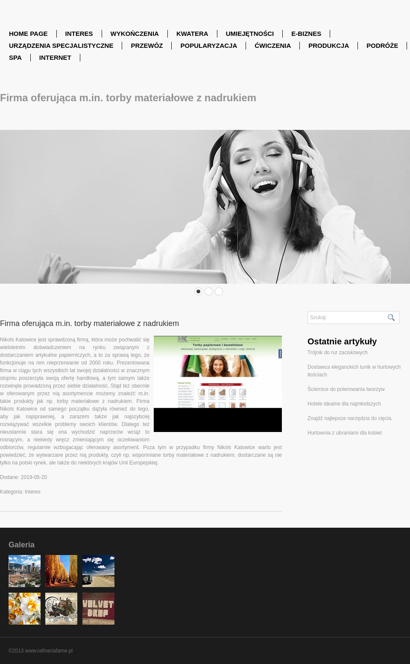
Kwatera (192, 33)
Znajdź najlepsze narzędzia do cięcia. (350, 418)
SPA (15, 57)
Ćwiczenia (273, 45)
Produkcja (328, 45)
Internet (55, 57)
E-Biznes (306, 33)
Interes (79, 33)
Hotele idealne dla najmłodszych (344, 404)
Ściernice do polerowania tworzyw (346, 389)
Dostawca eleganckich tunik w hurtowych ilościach (354, 371)
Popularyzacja (208, 45)
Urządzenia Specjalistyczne (61, 45)
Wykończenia (135, 33)
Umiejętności (250, 33)
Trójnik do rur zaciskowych (338, 353)
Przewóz (147, 45)
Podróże (382, 45)
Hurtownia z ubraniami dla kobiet (345, 433)
